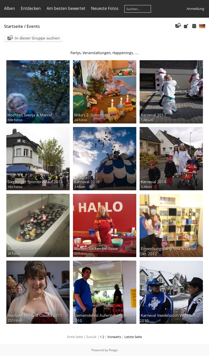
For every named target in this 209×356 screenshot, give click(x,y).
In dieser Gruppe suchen (37, 37)
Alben (9, 8)
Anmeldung (195, 8)
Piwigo (113, 350)
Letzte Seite (133, 336)
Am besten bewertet (66, 8)
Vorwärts (114, 336)
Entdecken (31, 8)
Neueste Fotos (105, 8)
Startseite (13, 26)
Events (33, 26)
